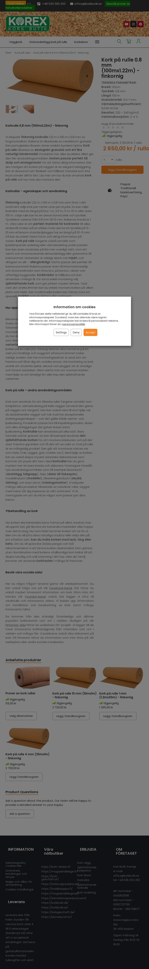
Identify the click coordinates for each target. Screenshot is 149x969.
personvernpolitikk (73, 324)
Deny (76, 332)
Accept (90, 332)
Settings (61, 332)
